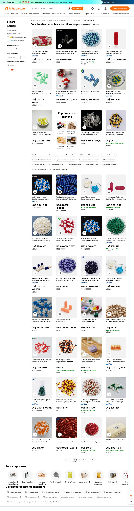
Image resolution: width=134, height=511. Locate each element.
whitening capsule (56, 165)
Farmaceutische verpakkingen (69, 20)
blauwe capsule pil (14, 497)
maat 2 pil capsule (108, 155)
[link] (131, 490)
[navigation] (17, 240)
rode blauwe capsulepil (58, 169)
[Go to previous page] (66, 460)
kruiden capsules (108, 160)
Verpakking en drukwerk (47, 20)
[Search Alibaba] (49, 8)
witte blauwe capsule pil (16, 502)
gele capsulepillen (50, 497)
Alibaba (33, 20)
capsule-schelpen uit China (42, 160)
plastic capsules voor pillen (41, 155)
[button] (69, 8)
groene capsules (91, 165)
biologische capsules (58, 502)
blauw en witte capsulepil (88, 155)
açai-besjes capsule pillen (88, 160)
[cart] (99, 9)
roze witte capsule (109, 165)
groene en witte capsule (50, 492)
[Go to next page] (92, 460)
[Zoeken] (77, 8)
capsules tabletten (86, 497)
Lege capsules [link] (89, 20)
